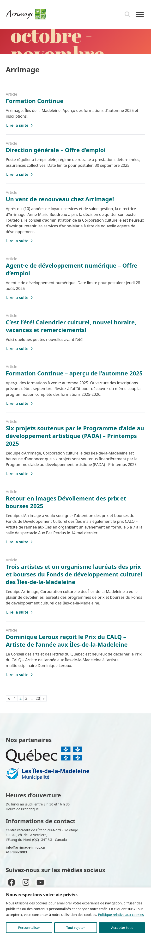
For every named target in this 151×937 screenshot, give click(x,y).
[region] (75, 912)
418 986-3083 (16, 852)
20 (38, 698)
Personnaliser (29, 927)
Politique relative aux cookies (121, 914)
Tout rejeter (75, 927)
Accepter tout (122, 927)
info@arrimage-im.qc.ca (25, 847)
